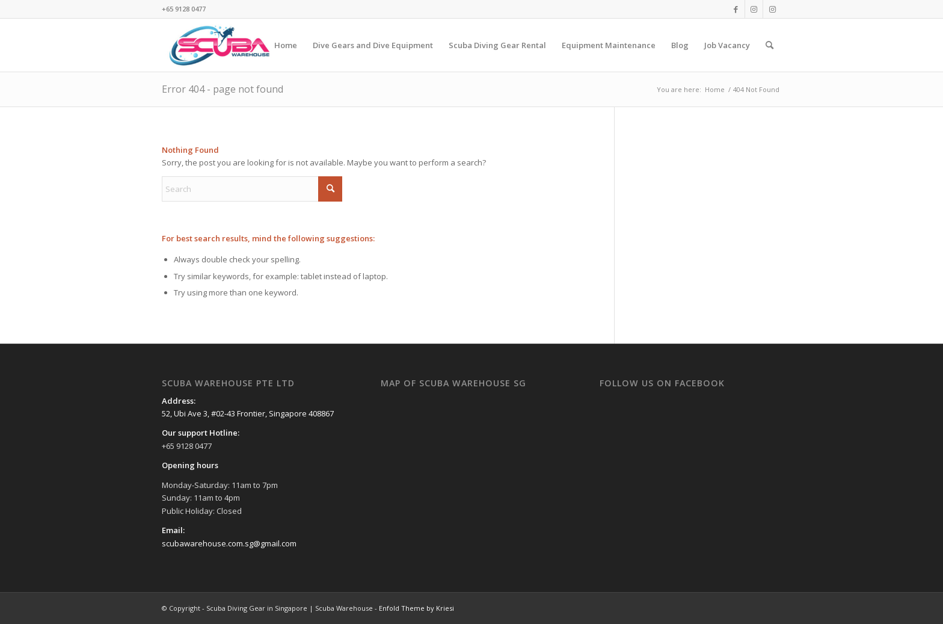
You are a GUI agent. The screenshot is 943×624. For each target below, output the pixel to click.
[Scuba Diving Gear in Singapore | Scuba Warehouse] (219, 45)
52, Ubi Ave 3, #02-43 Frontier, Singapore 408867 (248, 413)
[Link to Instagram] (754, 9)
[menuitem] (285, 45)
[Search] (769, 45)
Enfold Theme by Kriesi (416, 608)
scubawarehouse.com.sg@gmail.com (229, 543)
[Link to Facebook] (736, 9)
